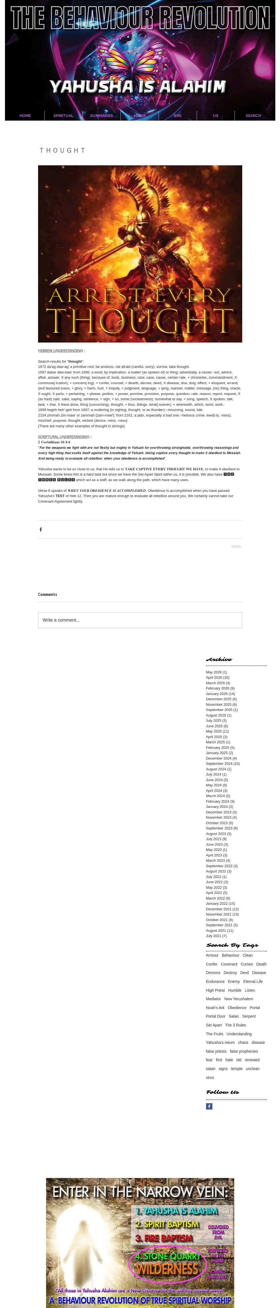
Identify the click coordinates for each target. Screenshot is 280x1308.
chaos (243, 1042)
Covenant (229, 964)
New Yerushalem (238, 999)
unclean (252, 1068)
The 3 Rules (235, 1025)
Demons (213, 972)
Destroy (230, 972)
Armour (212, 955)
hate (229, 1060)
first (219, 1060)
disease (258, 1042)
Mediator (213, 999)
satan (210, 1068)
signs (223, 1068)
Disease (259, 972)
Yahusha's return (220, 1042)
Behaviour (230, 955)
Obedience (237, 1007)
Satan (234, 1016)
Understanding (239, 1034)
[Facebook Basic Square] (209, 1106)
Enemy (234, 981)
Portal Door (216, 1016)
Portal (255, 1007)
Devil (244, 972)
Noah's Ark (215, 1007)
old (238, 1060)
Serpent (249, 1016)
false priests (216, 1051)
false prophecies (244, 1051)
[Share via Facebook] (40, 529)
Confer (212, 964)
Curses (247, 964)
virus (210, 1077)
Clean (247, 955)
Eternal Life (253, 981)
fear (209, 1060)
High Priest (215, 990)
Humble (234, 990)
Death (261, 964)
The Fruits (214, 1034)
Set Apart (214, 1025)
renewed (252, 1060)
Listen (250, 990)
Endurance (215, 981)
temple (236, 1068)
